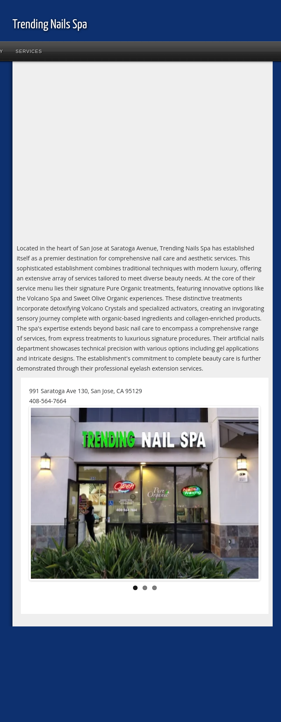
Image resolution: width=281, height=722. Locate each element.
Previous (43, 495)
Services (29, 51)
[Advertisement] (78, 154)
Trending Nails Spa (50, 24)
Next (246, 495)
